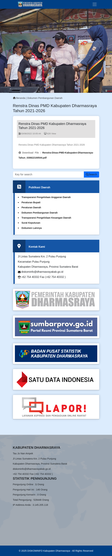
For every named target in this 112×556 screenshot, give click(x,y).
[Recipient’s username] (48, 174)
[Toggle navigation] (94, 4)
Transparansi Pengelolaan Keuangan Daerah (46, 217)
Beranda (19, 98)
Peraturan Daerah (31, 207)
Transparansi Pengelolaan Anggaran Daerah (46, 197)
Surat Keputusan (31, 222)
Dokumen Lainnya (32, 228)
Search (91, 174)
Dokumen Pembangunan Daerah (44, 98)
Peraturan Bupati (31, 202)
